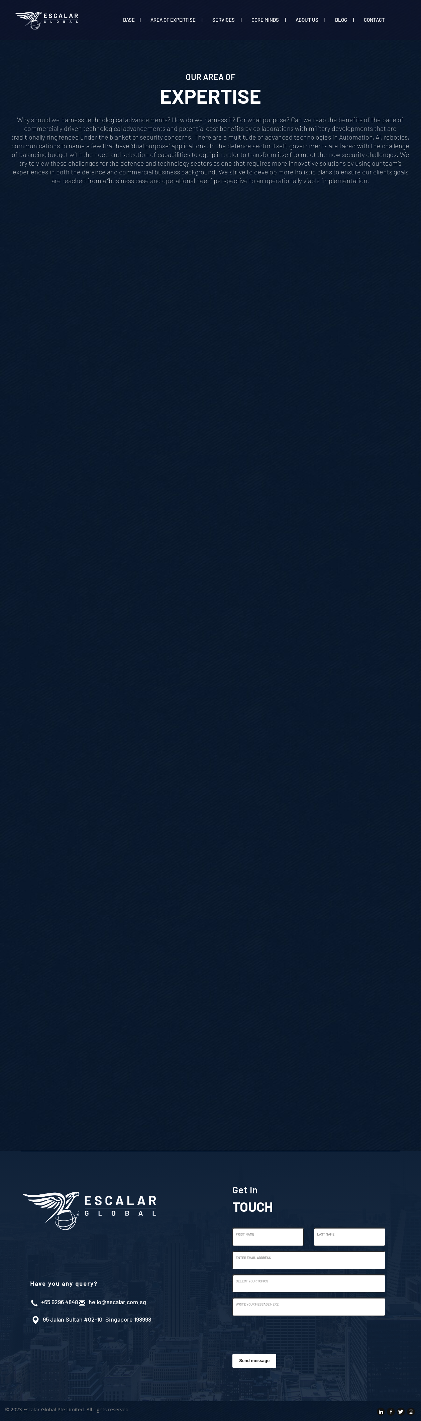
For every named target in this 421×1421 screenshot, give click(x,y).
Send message (254, 1360)
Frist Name (245, 1234)
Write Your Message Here (257, 1304)
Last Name (325, 1234)
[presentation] (283, 1334)
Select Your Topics (252, 1281)
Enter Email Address (253, 1258)
